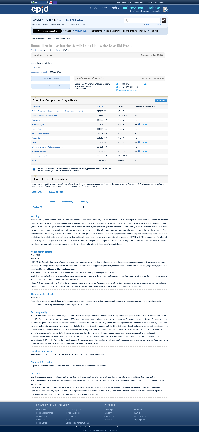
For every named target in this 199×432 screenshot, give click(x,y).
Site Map (138, 409)
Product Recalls (140, 416)
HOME (119, 2)
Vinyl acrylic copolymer (41, 156)
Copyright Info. (140, 419)
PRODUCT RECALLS (139, 2)
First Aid (154, 31)
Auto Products (42, 409)
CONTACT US (152, 2)
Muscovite (36, 138)
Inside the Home (73, 413)
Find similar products (51, 78)
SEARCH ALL (163, 2)
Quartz (34, 142)
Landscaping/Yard (73, 409)
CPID (40, 9)
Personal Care (72, 416)
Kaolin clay (36, 129)
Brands (67, 31)
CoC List (143, 125)
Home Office (41, 423)
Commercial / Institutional (77, 423)
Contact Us (109, 416)
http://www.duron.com (128, 90)
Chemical (37, 107)
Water (34, 160)
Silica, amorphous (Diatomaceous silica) (48, 147)
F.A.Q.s (137, 413)
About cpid (109, 409)
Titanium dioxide (39, 151)
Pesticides (40, 419)
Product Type (80, 31)
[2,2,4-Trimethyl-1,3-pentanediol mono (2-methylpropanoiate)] (57, 111)
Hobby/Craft (41, 416)
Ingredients (96, 31)
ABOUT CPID (126, 2)
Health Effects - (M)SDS (134, 31)
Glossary (108, 413)
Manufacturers (113, 31)
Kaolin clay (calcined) (40, 133)
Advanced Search (153, 24)
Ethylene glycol (38, 125)
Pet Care (69, 419)
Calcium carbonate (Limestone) (44, 116)
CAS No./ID (101, 107)
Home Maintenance (44, 413)
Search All (108, 419)
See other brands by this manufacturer (51, 86)
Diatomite (36, 120)
